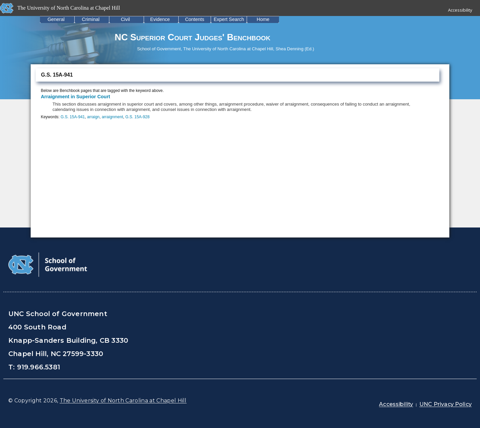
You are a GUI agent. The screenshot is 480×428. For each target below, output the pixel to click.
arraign (93, 117)
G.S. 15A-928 (137, 117)
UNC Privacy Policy (445, 404)
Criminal (91, 19)
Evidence (160, 19)
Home (263, 19)
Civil (125, 19)
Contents (194, 19)
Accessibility (460, 10)
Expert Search (229, 19)
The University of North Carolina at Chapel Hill (123, 400)
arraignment (112, 117)
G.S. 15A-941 (73, 117)
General (55, 19)
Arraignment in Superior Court (75, 96)
